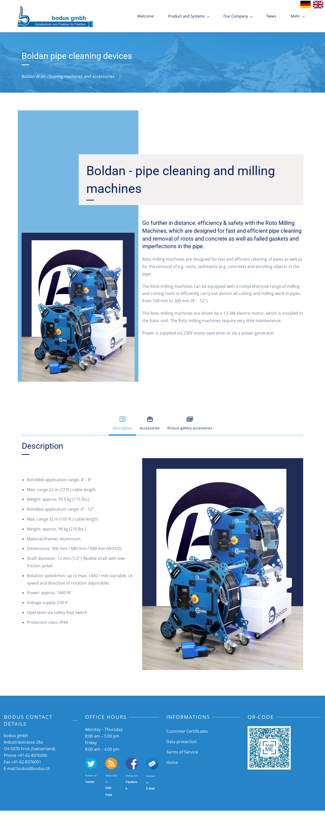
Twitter (89, 788)
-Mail (151, 795)
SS (109, 794)
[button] (122, 430)
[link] (222, 468)
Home (172, 769)
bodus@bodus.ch (33, 775)
